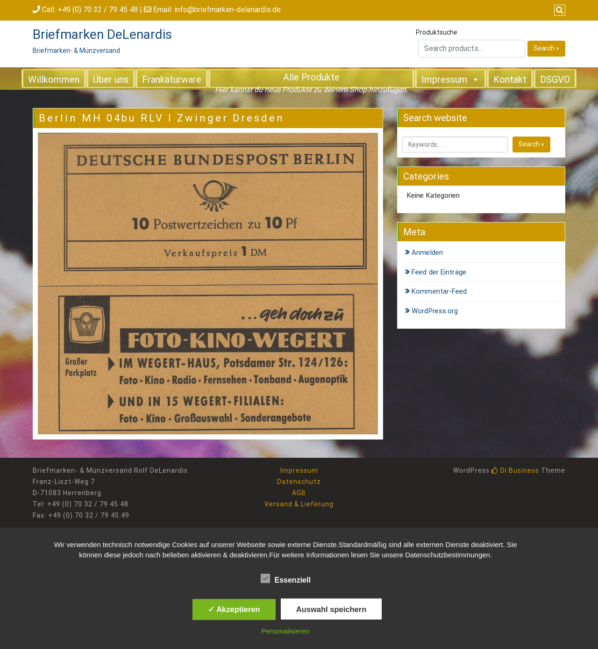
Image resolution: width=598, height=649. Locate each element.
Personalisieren (286, 631)
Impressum (450, 79)
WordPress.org (435, 311)
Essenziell (286, 578)
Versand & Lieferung (299, 504)
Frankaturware (171, 79)
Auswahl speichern (331, 609)
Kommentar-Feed (439, 291)
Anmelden (427, 252)
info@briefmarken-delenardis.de (227, 9)
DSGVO (555, 79)
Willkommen (53, 79)
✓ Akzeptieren (234, 609)
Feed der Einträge (439, 272)
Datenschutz (299, 481)
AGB (299, 493)
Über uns (110, 79)
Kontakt (510, 79)
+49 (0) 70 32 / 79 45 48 (97, 9)
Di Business (515, 470)
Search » (546, 48)
